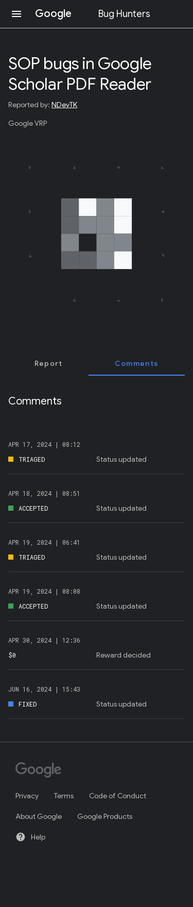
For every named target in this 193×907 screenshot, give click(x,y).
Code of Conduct (117, 795)
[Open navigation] (16, 14)
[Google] (92, 771)
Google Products (104, 816)
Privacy (27, 795)
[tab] (48, 363)
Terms (64, 795)
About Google (38, 816)
